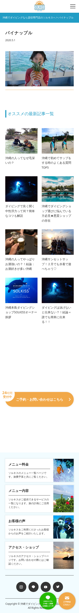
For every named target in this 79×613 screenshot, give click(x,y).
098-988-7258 (39, 412)
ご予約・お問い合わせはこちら (38, 397)
